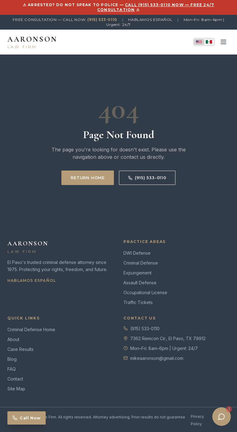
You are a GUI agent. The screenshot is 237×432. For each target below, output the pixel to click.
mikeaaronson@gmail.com (156, 358)
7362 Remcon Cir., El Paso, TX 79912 (168, 338)
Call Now (26, 417)
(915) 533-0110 (102, 19)
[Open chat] (221, 416)
